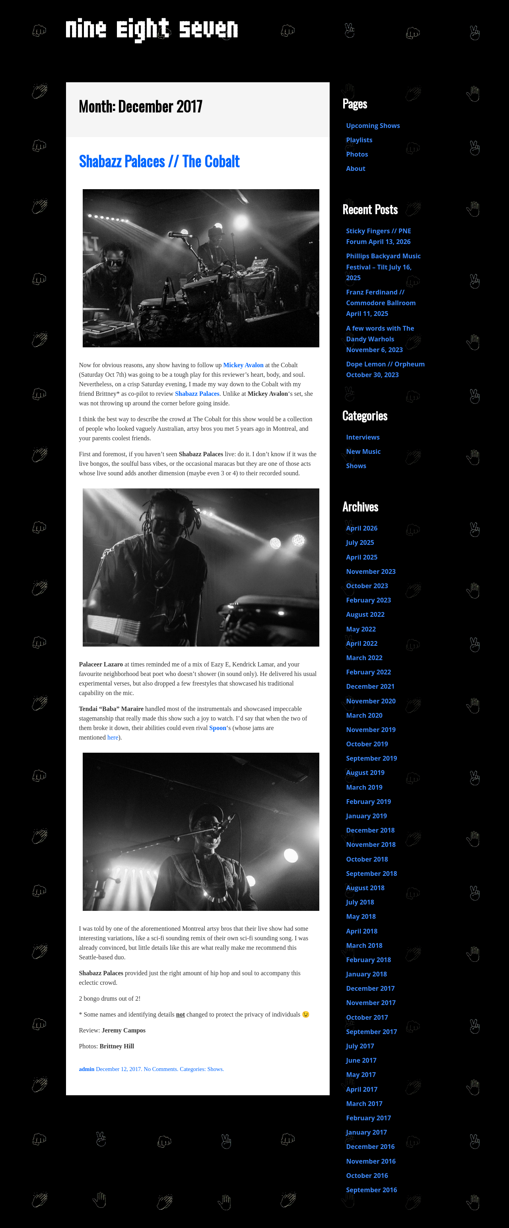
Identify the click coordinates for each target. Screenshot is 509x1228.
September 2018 (371, 873)
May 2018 (361, 916)
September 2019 (371, 758)
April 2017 (361, 1089)
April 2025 (361, 557)
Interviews (363, 437)
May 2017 (361, 1074)
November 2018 (371, 844)
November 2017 (371, 1002)
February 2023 (368, 600)
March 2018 (364, 945)
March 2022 (364, 657)
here (113, 737)
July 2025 (360, 542)
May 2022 (361, 629)
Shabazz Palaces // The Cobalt (159, 161)
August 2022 (365, 614)
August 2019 (365, 772)
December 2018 (370, 830)
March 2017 (364, 1103)
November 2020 (371, 701)
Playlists (359, 140)
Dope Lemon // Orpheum (385, 364)
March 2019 (364, 787)
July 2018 (360, 902)
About (355, 168)
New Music (363, 451)
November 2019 (371, 729)
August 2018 (365, 887)
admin (86, 1069)
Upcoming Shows (373, 125)
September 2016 (371, 1189)
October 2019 (367, 744)
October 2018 (367, 859)
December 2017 (370, 988)
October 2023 (367, 585)
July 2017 (360, 1046)
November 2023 (371, 571)
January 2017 (366, 1132)
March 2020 (364, 715)
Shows (214, 1069)
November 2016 (371, 1161)
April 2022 (361, 643)
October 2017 (367, 1017)
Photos (357, 154)
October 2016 (367, 1175)
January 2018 (366, 974)
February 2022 (368, 672)
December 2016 (370, 1146)
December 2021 (370, 686)
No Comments (160, 1069)
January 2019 (366, 816)
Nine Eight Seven (152, 34)
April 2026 (361, 528)
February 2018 (368, 959)
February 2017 (368, 1118)
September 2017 (371, 1031)
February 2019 (368, 801)
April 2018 (361, 931)
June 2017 (361, 1060)
